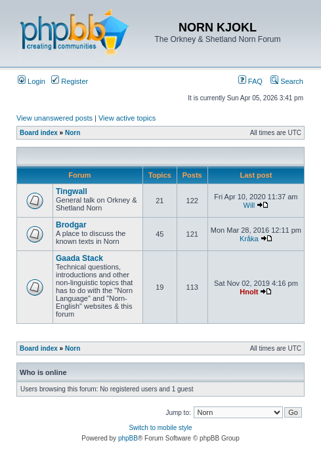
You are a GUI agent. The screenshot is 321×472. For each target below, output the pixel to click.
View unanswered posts (54, 118)
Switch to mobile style (160, 427)
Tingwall (71, 191)
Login (31, 81)
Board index (39, 132)
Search (286, 81)
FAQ (250, 81)
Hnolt (249, 292)
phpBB (128, 438)
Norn (72, 132)
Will (249, 205)
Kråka (249, 239)
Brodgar (71, 224)
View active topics (127, 118)
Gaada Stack (79, 258)
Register (69, 81)
